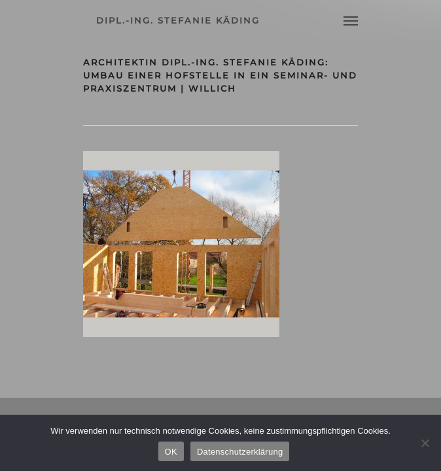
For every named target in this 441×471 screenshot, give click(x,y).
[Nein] (424, 442)
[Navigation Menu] (351, 20)
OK (171, 452)
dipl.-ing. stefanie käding (178, 20)
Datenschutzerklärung (240, 452)
